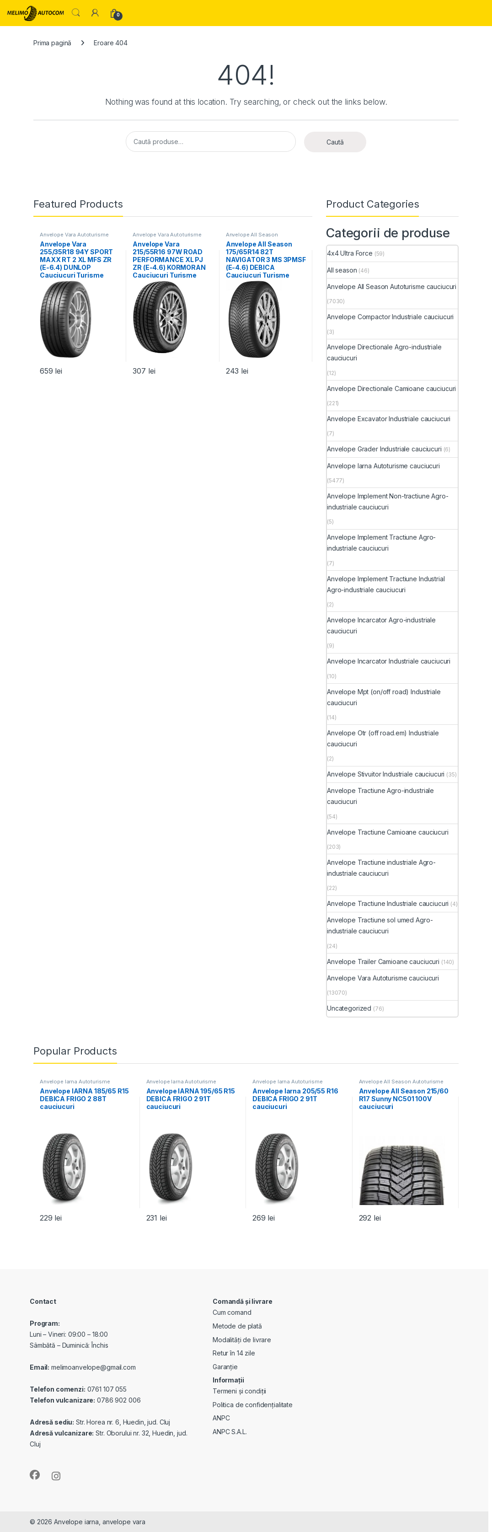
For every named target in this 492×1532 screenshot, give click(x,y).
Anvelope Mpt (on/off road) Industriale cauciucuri (384, 697)
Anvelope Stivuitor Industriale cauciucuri (385, 774)
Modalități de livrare (242, 1340)
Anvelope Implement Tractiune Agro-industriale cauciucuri (381, 542)
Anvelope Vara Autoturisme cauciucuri (74, 237)
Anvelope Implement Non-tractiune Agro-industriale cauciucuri (388, 501)
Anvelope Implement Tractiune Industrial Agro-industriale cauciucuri (386, 584)
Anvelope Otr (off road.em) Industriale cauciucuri (383, 738)
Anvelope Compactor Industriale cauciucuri (390, 317)
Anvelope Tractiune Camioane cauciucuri (388, 832)
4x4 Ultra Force (350, 253)
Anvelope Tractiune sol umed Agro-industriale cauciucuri (380, 925)
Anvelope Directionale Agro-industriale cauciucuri (384, 352)
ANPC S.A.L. (229, 1432)
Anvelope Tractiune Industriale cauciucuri (388, 903)
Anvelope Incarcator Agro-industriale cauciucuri (381, 625)
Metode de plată (237, 1326)
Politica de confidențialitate (253, 1405)
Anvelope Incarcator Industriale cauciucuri (388, 661)
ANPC (221, 1418)
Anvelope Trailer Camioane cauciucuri (383, 961)
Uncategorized (349, 1008)
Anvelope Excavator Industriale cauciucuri (388, 419)
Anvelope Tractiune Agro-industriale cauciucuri (380, 796)
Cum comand (232, 1312)
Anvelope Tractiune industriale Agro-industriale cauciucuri (381, 867)
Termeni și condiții (239, 1391)
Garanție (225, 1367)
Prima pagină (52, 43)
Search (76, 13)
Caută (335, 142)
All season (342, 270)
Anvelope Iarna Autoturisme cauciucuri (383, 466)
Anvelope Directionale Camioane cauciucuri (391, 388)
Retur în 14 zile (234, 1353)
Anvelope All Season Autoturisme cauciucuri (255, 237)
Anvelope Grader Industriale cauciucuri (384, 449)
